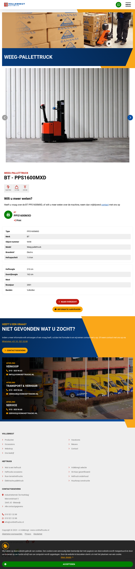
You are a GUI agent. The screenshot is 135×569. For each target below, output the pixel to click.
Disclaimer (38, 534)
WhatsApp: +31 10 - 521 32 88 (15, 341)
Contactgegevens (15, 350)
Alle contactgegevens (14, 506)
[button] (5, 117)
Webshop (9, 449)
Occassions (10, 444)
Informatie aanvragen (67, 309)
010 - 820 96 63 (15, 371)
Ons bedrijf (9, 453)
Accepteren (39, 564)
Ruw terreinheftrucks (14, 476)
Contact (74, 449)
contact (105, 204)
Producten (9, 440)
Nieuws (74, 444)
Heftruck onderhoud (79, 476)
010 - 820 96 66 (15, 390)
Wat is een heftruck (13, 467)
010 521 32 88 (9, 514)
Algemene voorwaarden (12, 534)
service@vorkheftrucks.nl (23, 413)
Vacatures (75, 440)
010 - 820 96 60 (15, 409)
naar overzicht (68, 302)
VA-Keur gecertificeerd (80, 472)
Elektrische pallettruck (14, 481)
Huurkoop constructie (80, 481)
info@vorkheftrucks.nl (21, 374)
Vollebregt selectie (79, 467)
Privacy (28, 534)
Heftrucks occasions (13, 472)
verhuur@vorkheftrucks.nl (23, 394)
